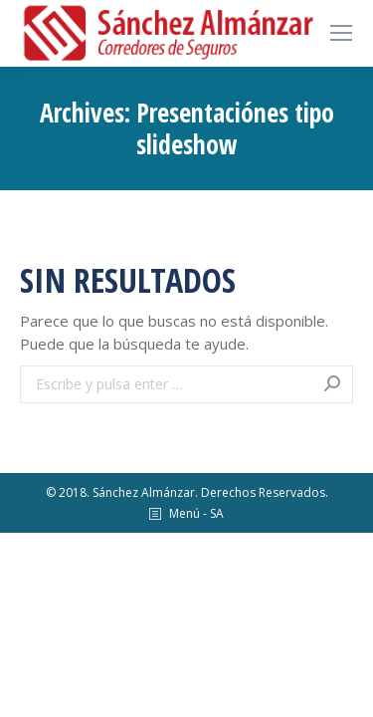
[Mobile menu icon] (341, 33)
